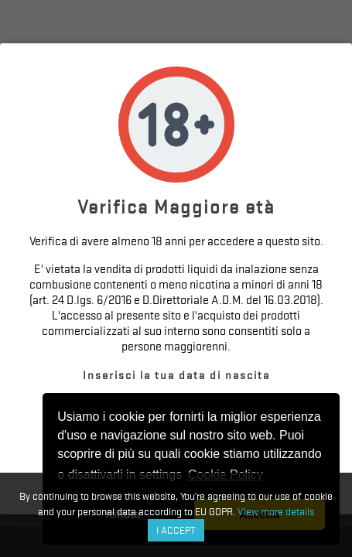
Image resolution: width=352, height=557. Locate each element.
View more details (276, 511)
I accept (176, 530)
